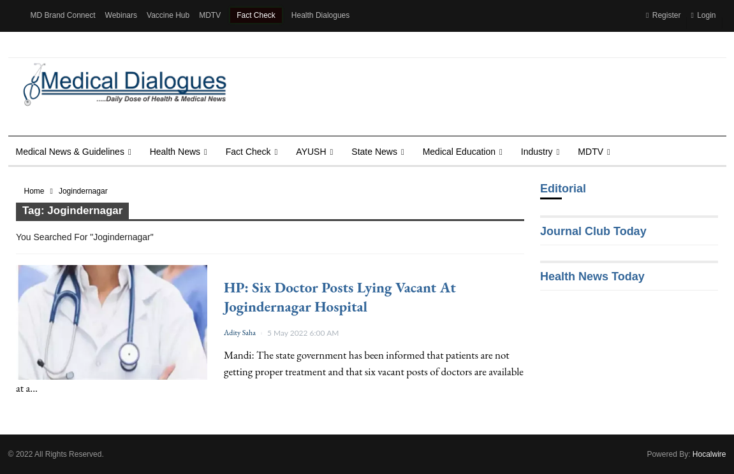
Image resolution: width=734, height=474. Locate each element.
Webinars (121, 15)
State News (374, 152)
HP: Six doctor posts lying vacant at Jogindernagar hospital (340, 297)
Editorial (563, 188)
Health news (175, 152)
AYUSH (311, 152)
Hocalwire (709, 454)
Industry (537, 152)
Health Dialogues (320, 15)
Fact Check (256, 15)
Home (34, 191)
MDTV (210, 15)
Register (663, 15)
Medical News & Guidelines (70, 152)
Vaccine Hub (168, 15)
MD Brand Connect (63, 15)
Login (703, 15)
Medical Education (459, 152)
